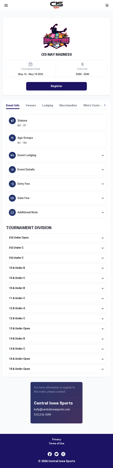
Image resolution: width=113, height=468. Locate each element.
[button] (105, 105)
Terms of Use (56, 443)
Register (56, 86)
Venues (31, 105)
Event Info (12, 105)
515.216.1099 (42, 414)
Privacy (56, 439)
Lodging (47, 105)
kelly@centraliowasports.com (52, 409)
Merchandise (68, 105)
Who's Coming (92, 105)
